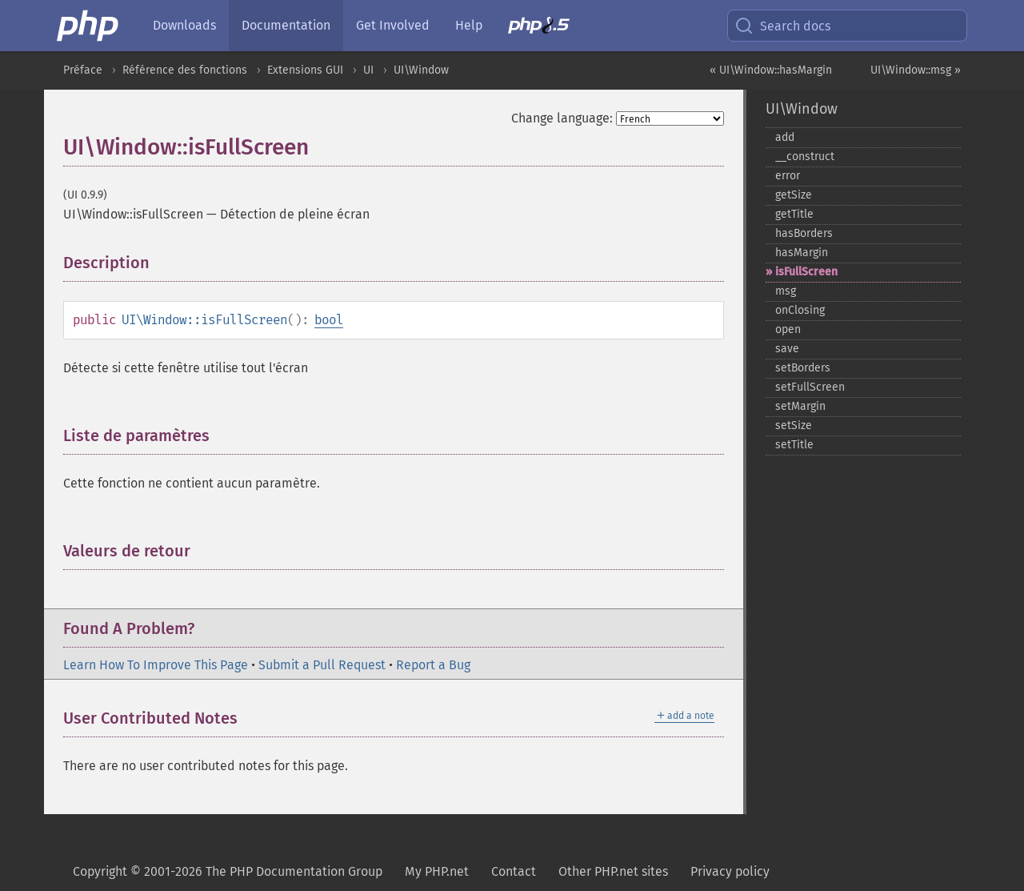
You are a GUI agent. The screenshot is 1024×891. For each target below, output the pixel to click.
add (784, 137)
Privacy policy (730, 871)
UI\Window (421, 70)
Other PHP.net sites (613, 871)
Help (468, 25)
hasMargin (801, 252)
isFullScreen (806, 272)
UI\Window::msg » (915, 70)
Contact (513, 871)
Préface (82, 70)
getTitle (794, 214)
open (788, 329)
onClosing (800, 310)
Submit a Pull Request (322, 664)
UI (368, 70)
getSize (793, 195)
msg (785, 291)
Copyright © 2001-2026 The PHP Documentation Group (227, 871)
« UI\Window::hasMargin (771, 70)
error (787, 176)
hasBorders (804, 233)
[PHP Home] (89, 25)
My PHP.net (437, 871)
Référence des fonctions (184, 70)
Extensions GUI (305, 70)
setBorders (802, 368)
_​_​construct (804, 156)
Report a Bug (433, 664)
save (787, 348)
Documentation (286, 25)
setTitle (794, 445)
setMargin (800, 406)
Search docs (782, 25)
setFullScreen (810, 387)
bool (328, 319)
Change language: (562, 118)
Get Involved (393, 25)
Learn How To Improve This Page (155, 664)
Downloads (184, 25)
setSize (793, 425)
